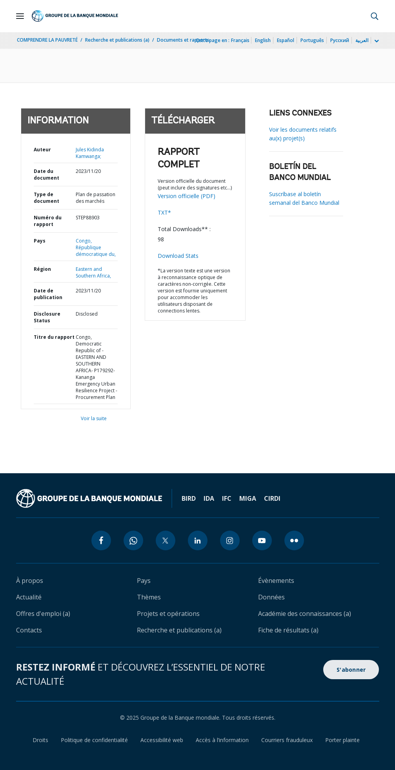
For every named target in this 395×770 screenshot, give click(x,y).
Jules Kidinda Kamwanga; (90, 153)
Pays (40, 240)
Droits (40, 740)
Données (271, 597)
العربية (361, 40)
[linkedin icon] (198, 540)
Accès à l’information (222, 740)
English (263, 40)
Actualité (29, 597)
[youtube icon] (262, 540)
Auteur (42, 149)
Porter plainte (342, 740)
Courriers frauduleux (287, 740)
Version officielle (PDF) (186, 196)
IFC (226, 498)
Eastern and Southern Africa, (93, 272)
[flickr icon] (294, 540)
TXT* (164, 212)
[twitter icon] (165, 540)
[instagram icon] (230, 540)
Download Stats (178, 255)
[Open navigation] (20, 16)
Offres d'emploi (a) (43, 613)
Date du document (46, 174)
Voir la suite (94, 418)
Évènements (276, 580)
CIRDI (272, 498)
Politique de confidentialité (94, 740)
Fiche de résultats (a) (288, 630)
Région (42, 269)
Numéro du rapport (48, 221)
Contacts (29, 630)
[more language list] (376, 41)
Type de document (46, 197)
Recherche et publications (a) (117, 40)
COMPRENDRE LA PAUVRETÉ (47, 40)
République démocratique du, (96, 250)
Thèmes (149, 597)
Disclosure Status (47, 317)
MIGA (247, 498)
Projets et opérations (168, 613)
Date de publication (48, 294)
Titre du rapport (54, 337)
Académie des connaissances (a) (304, 613)
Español (285, 40)
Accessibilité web (161, 740)
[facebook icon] (101, 540)
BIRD (189, 498)
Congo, (84, 240)
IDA (209, 498)
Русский (339, 40)
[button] (374, 16)
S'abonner (351, 669)
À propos (29, 580)
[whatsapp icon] (133, 540)
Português (312, 40)
